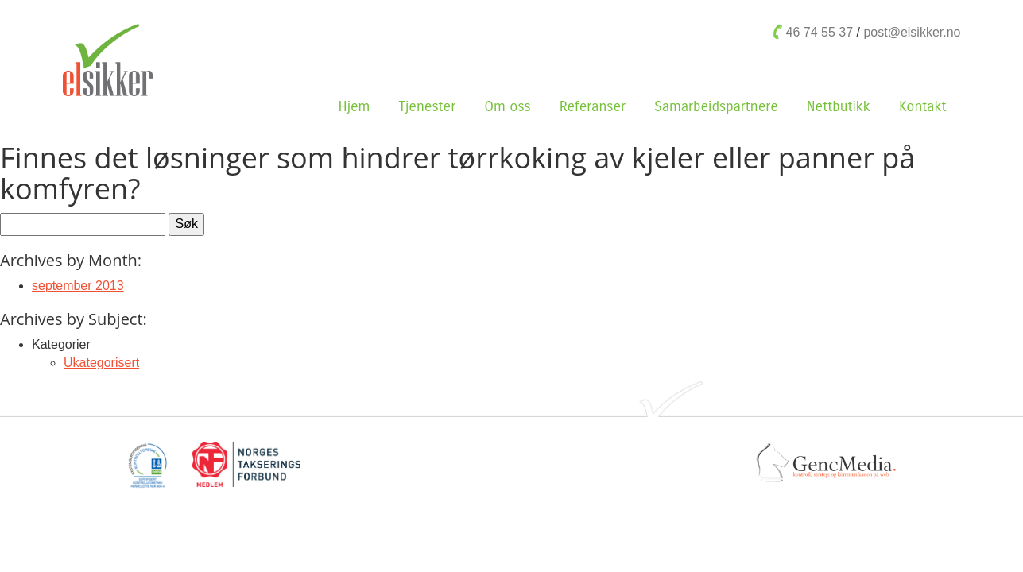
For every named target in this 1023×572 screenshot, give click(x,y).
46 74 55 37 (820, 32)
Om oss (511, 106)
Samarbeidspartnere (716, 106)
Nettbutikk (842, 106)
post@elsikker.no (911, 32)
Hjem (354, 106)
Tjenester (426, 106)
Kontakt (923, 106)
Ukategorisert (101, 362)
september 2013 (78, 285)
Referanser (593, 106)
